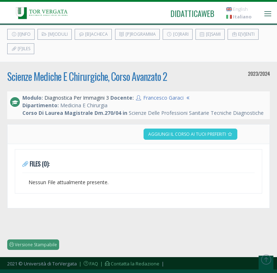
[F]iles (20, 49)
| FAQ (88, 263)
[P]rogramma (137, 34)
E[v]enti (243, 34)
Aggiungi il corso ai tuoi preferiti (190, 134)
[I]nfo (21, 34)
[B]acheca (93, 34)
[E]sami (210, 34)
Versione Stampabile (33, 245)
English (237, 9)
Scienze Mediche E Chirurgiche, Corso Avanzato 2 (87, 76)
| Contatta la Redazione (129, 263)
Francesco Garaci (163, 97)
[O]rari (178, 34)
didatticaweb (192, 13)
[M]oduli (54, 34)
